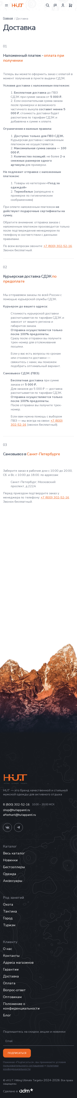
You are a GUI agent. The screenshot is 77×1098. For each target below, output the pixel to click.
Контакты (11, 955)
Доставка (11, 976)
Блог (7, 1015)
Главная (8, 18)
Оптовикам (12, 997)
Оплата (9, 983)
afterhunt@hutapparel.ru (19, 815)
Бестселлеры (14, 867)
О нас (7, 948)
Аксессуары (12, 880)
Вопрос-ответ (14, 990)
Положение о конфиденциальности (21, 1006)
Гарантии (11, 969)
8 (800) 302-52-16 (16, 805)
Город (8, 918)
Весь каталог (14, 853)
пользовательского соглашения (23, 1065)
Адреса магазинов (18, 962)
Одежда (9, 874)
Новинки (10, 860)
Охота (8, 904)
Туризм (9, 925)
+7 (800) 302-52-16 (57, 246)
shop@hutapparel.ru (16, 810)
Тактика (10, 911)
